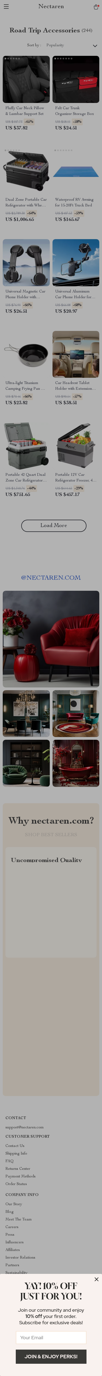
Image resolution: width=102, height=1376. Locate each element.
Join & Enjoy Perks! (51, 1356)
